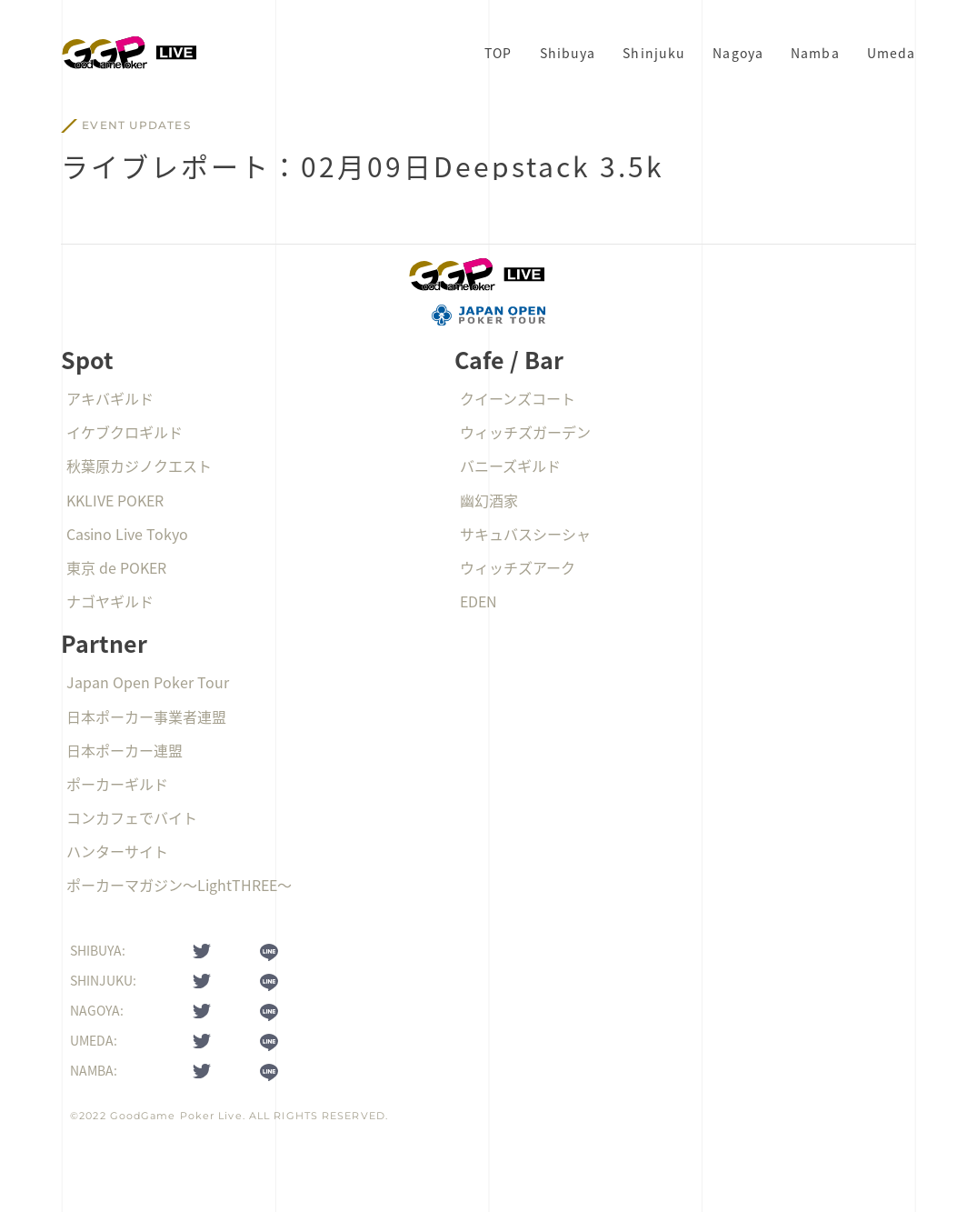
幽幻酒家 (489, 500)
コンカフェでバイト (131, 817)
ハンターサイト (117, 851)
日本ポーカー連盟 (124, 750)
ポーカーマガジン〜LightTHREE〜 (179, 885)
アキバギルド (110, 398)
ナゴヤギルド (110, 601)
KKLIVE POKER (115, 500)
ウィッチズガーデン (525, 432)
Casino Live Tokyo (127, 534)
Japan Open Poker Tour (147, 682)
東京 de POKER (116, 567)
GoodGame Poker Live (176, 1115)
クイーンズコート (517, 398)
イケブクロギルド (124, 432)
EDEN (478, 601)
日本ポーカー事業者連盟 (146, 716)
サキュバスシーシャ (525, 534)
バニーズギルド (510, 465)
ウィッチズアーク (517, 567)
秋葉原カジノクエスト (139, 465)
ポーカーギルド (117, 784)
